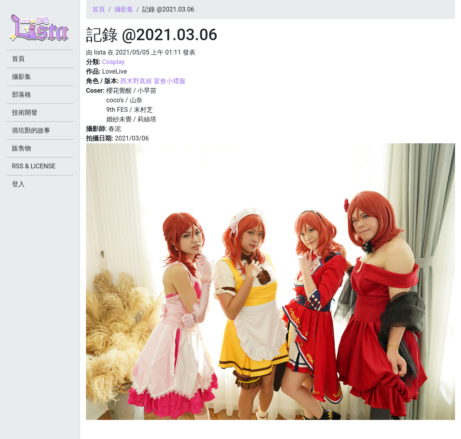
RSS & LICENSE (33, 166)
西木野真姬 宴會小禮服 (153, 81)
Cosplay (113, 62)
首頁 (98, 9)
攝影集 (123, 9)
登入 (18, 184)
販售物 (21, 148)
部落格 (21, 94)
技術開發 (24, 112)
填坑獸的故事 (31, 130)
